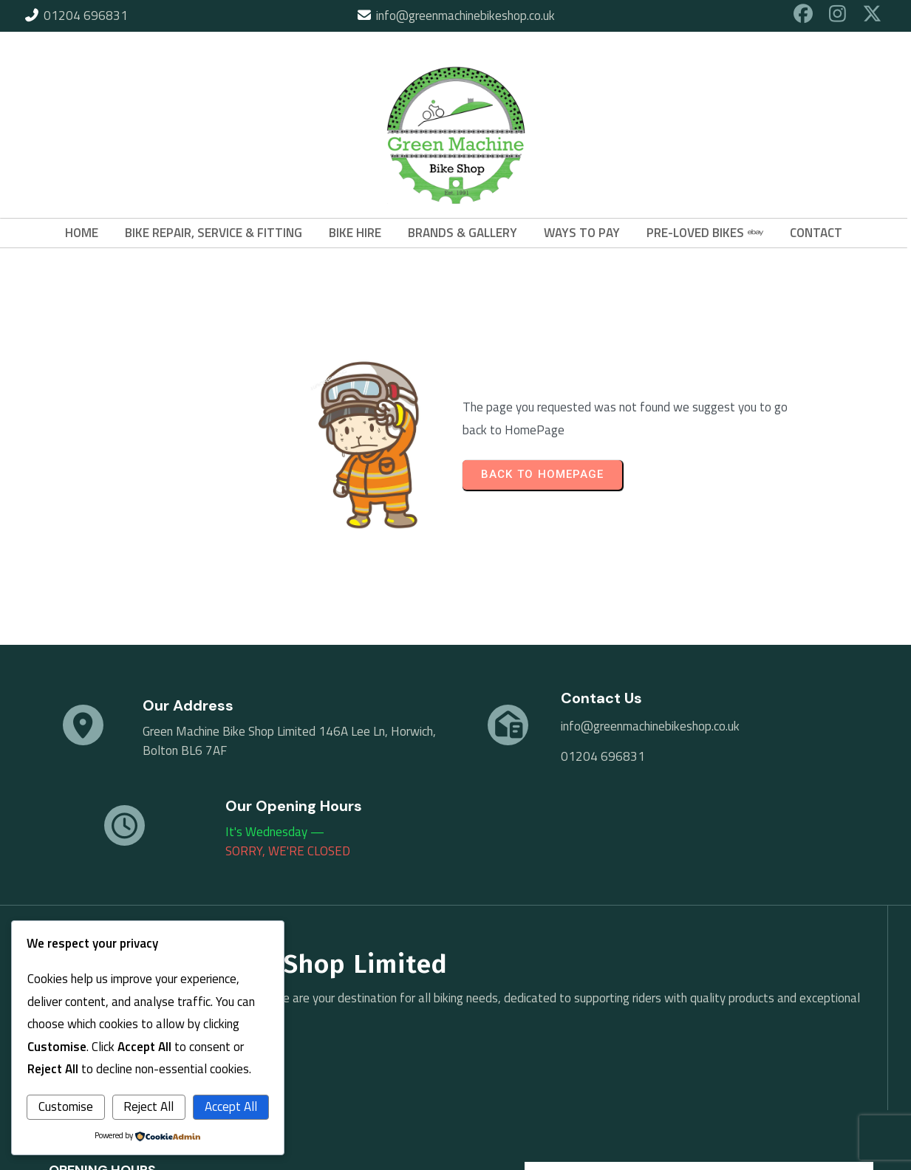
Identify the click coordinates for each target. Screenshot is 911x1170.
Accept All (231, 1106)
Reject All (148, 1106)
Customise (65, 1106)
